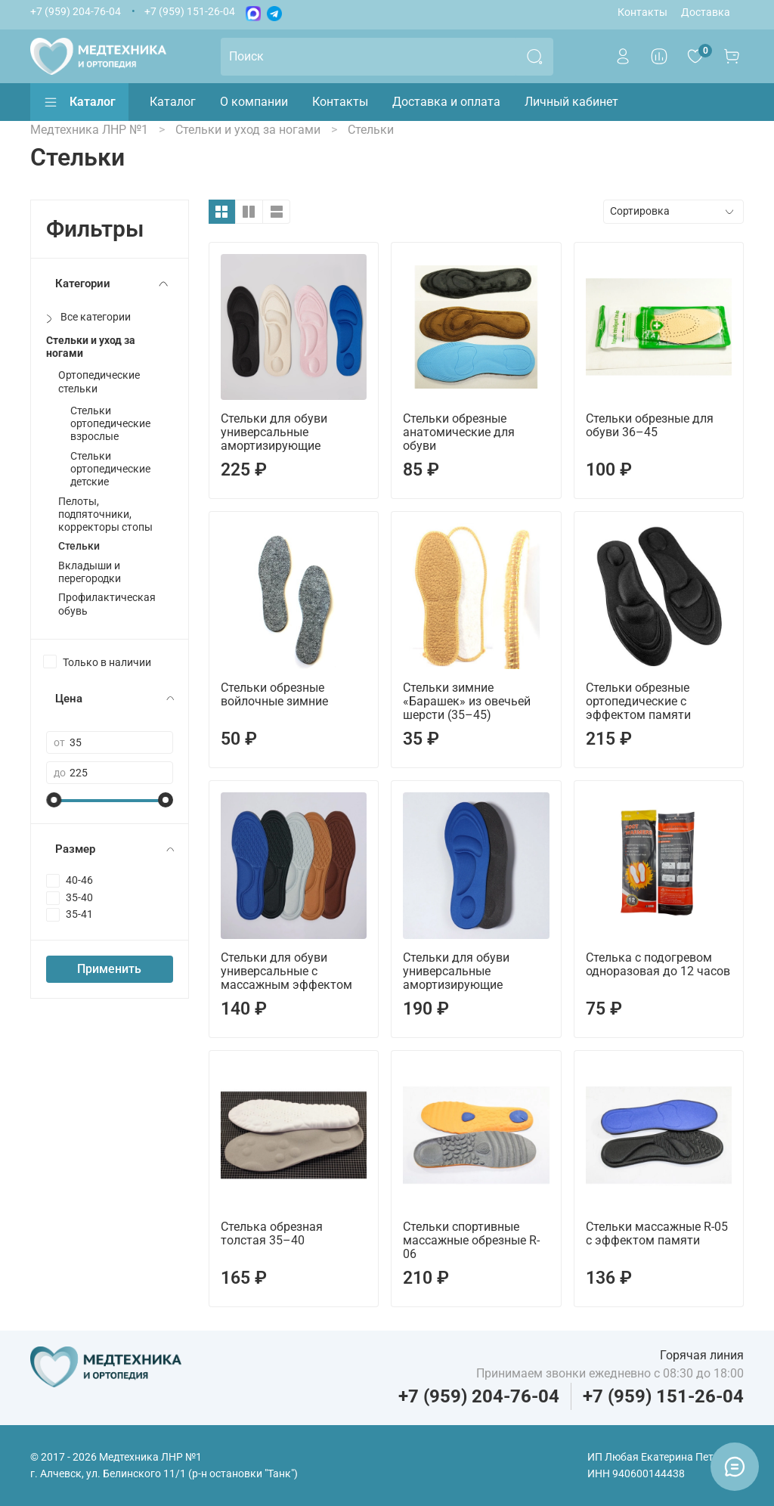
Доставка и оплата (446, 102)
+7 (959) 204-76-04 (75, 11)
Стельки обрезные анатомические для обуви (459, 432)
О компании (254, 102)
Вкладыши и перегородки (89, 572)
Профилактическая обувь (107, 604)
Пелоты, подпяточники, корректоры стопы (105, 515)
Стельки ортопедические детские (110, 469)
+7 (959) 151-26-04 (189, 11)
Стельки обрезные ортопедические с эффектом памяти (638, 701)
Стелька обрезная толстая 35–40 (272, 1233)
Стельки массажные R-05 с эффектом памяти (657, 1233)
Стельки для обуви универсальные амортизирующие (274, 432)
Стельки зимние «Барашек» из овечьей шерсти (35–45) (467, 701)
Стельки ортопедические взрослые (110, 424)
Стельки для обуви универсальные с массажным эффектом (286, 971)
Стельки (79, 546)
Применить (109, 969)
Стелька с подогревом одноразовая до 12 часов (658, 964)
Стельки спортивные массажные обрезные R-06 (471, 1240)
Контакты (642, 12)
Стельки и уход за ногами (90, 347)
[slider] (53, 800)
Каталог (79, 102)
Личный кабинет (571, 102)
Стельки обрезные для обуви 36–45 (650, 425)
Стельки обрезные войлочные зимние (274, 694)
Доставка (705, 12)
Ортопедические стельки (99, 382)
